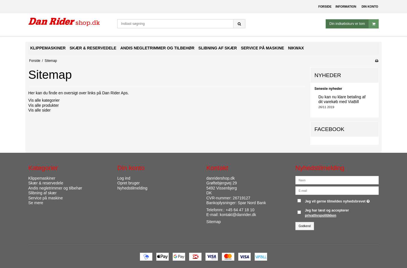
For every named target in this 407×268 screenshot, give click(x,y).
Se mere (35, 203)
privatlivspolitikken (320, 215)
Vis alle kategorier (44, 100)
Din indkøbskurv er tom (353, 23)
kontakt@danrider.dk (238, 214)
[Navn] (337, 179)
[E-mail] (337, 190)
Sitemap (213, 221)
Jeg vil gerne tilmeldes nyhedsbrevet (338, 200)
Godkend (305, 226)
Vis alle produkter (43, 105)
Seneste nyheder (328, 89)
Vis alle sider (39, 110)
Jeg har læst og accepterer (327, 212)
